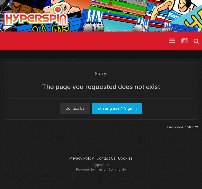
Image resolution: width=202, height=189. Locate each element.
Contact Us (74, 108)
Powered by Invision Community (101, 169)
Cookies (125, 158)
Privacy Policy (81, 158)
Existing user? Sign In (117, 108)
